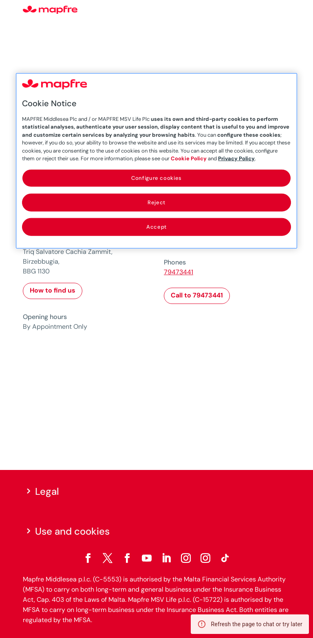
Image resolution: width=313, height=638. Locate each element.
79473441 (178, 272)
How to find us (52, 290)
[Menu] (284, 10)
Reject (156, 202)
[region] (156, 161)
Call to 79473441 (197, 295)
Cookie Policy (189, 158)
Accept (156, 226)
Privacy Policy (236, 158)
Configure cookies (156, 177)
